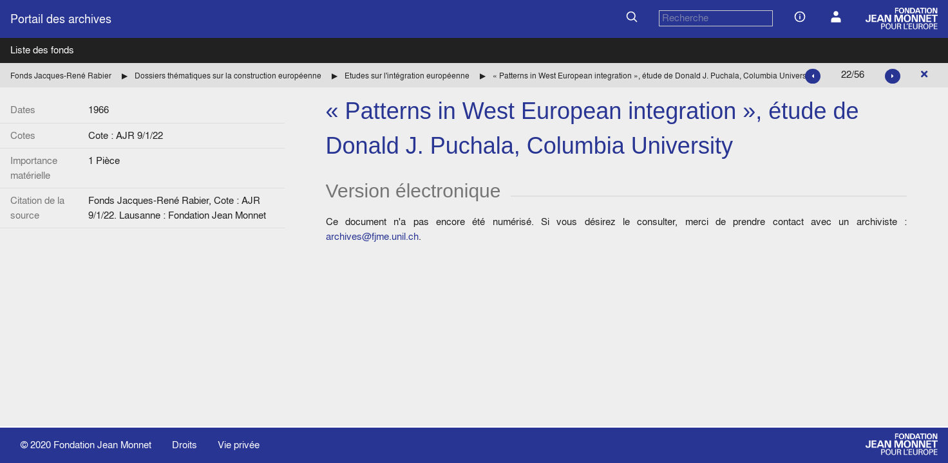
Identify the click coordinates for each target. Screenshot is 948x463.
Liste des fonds (42, 50)
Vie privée (239, 444)
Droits (184, 444)
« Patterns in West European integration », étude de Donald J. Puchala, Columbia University (653, 75)
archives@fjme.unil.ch (372, 236)
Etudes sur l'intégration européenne (407, 75)
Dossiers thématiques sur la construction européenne (228, 75)
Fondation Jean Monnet (102, 444)
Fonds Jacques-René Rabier (60, 75)
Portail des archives (60, 19)
